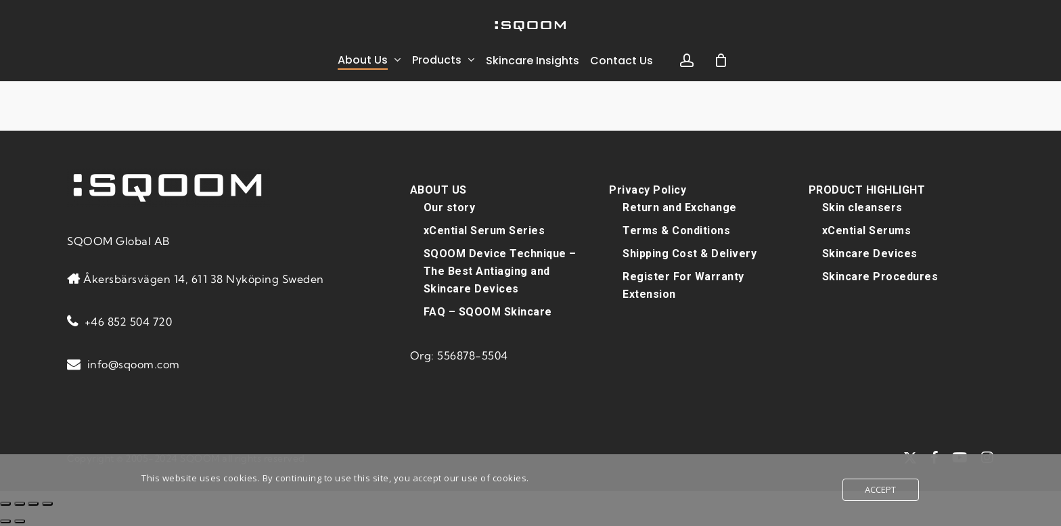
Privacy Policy (647, 189)
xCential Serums (866, 230)
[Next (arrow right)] (19, 521)
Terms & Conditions (676, 230)
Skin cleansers (862, 207)
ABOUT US (438, 189)
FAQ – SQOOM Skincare (488, 311)
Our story (450, 207)
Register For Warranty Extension (683, 285)
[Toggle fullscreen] (19, 504)
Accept (881, 489)
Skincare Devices (870, 253)
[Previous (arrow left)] (5, 521)
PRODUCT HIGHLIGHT (867, 189)
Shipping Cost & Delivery (690, 253)
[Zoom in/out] (5, 504)
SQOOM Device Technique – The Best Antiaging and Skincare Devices (500, 271)
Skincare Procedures (880, 276)
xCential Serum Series (484, 230)
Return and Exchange (680, 207)
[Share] (33, 504)
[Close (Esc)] (47, 504)
